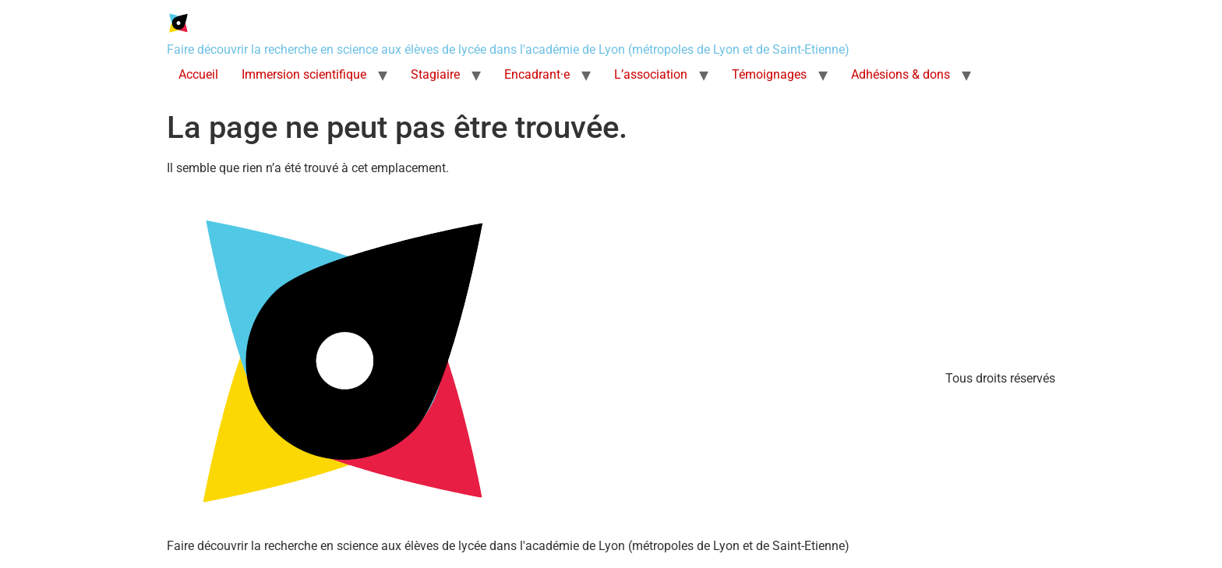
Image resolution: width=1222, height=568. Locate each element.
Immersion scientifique (304, 74)
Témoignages (769, 74)
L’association (650, 74)
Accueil (198, 74)
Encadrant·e (537, 74)
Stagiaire (435, 74)
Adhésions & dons (900, 74)
